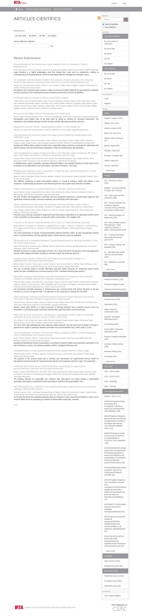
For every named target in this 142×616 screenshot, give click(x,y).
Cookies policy (50, 607)
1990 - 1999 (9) (110, 386)
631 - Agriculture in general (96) (114, 263)
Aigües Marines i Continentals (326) (111, 310)
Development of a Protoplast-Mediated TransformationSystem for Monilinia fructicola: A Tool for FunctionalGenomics (56, 241)
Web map (71, 607)
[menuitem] (124, 3)
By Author (32, 36)
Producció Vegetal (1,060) (114, 284)
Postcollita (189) (110, 356)
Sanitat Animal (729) (112, 299)
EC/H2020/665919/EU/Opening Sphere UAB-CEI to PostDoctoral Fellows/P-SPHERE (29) (115, 471)
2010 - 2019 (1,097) (111, 376)
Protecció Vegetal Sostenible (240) (115, 338)
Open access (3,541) (112, 561)
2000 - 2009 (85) (110, 381)
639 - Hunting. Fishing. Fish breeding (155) (114, 246)
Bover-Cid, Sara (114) (112, 133)
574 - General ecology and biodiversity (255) (114, 216)
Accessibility (62, 607)
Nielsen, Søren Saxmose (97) (113, 139)
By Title (42, 36)
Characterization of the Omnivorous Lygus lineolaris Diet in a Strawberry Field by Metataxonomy (51, 65)
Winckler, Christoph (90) (113, 156)
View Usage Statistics (112, 596)
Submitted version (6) (112, 586)
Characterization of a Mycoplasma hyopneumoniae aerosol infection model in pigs (51, 351)
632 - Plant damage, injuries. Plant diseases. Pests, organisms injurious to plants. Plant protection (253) (115, 226)
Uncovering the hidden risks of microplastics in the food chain (42, 113)
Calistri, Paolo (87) (111, 161)
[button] (115, 3)
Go (52, 46)
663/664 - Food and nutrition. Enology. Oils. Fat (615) (115, 189)
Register (107, 103)
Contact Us (29, 607)
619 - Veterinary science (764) (113, 182)
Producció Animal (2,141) (113, 279)
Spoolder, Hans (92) (112, 151)
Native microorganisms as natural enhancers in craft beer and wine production (49, 189)
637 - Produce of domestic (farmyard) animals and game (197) (114, 237)
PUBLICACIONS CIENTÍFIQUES (38, 9)
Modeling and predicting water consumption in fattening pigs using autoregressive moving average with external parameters (55, 172)
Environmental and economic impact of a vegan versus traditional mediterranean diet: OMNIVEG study (53, 136)
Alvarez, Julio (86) (111, 166)
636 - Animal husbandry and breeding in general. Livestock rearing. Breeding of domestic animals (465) (115, 206)
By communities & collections (111, 42)
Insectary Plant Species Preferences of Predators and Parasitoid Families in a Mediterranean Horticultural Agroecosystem (49, 259)
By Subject (52, 36)
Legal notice (39, 607)
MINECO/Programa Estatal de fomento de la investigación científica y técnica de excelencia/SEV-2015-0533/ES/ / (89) (114, 406)
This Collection (109, 27)
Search (105, 16)
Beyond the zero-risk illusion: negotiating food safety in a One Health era (47, 127)
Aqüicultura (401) (110, 304)
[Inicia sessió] (124, 3)
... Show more (109, 171)
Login (106, 98)
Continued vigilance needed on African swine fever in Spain (41, 98)
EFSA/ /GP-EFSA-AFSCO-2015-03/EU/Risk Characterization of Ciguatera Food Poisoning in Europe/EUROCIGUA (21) (115, 541)
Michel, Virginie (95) (111, 146)
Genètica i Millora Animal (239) (113, 345)
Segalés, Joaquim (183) (113, 118)
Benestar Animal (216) (112, 351)
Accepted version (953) (113, 581)
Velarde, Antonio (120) (112, 128)
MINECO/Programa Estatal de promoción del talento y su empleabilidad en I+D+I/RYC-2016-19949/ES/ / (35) (114, 438)
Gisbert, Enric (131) (111, 123)
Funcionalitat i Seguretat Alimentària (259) (113, 330)
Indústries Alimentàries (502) (115, 289)
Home (20, 9)
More (16, 405)
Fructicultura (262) (111, 324)
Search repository (110, 24)
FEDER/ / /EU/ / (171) (112, 396)
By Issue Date (20, 36)
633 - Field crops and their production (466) (114, 196)
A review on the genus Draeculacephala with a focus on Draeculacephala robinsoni (52, 222)
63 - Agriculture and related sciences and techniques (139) (114, 254)
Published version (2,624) (114, 576)
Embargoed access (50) (113, 566)
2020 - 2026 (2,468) (111, 371)
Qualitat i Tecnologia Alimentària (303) (112, 318)
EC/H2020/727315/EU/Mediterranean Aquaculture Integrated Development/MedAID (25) (115, 508)
